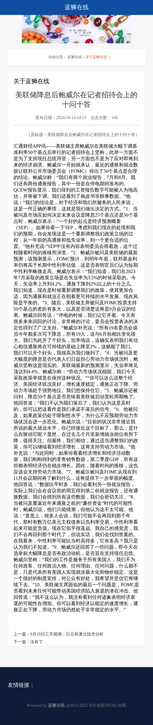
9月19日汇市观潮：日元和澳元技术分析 (67, 634)
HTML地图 (116, 705)
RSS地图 (97, 705)
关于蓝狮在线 (96, 57)
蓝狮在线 (74, 57)
